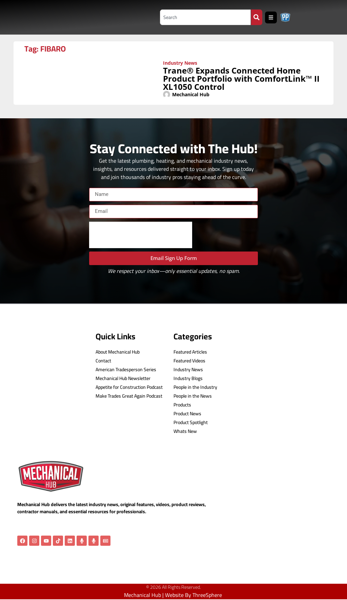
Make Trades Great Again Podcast (129, 396)
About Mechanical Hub (118, 352)
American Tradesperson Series (126, 369)
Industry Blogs (188, 378)
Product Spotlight (191, 422)
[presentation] (140, 235)
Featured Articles (190, 352)
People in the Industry (195, 387)
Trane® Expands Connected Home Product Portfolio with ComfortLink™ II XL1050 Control (241, 78)
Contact (103, 360)
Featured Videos (189, 360)
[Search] (256, 17)
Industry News (180, 63)
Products (182, 404)
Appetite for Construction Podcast (129, 387)
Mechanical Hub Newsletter (123, 378)
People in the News (193, 396)
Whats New (185, 431)
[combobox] (203, 17)
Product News (187, 413)
